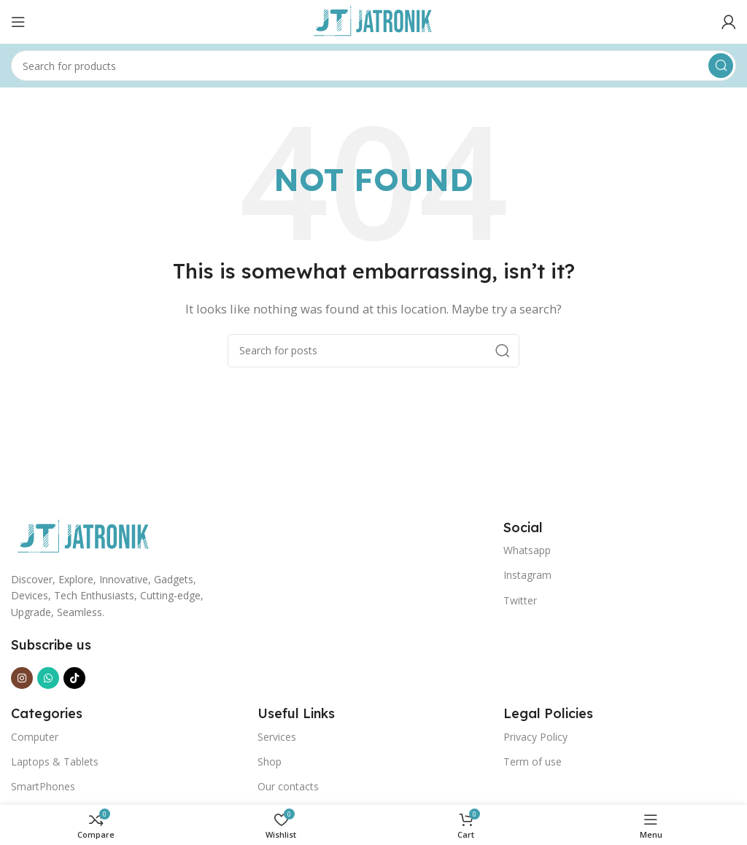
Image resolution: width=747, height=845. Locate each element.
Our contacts (288, 786)
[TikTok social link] (74, 678)
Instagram (527, 575)
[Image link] (84, 536)
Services (277, 737)
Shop (270, 761)
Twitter (520, 600)
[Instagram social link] (22, 678)
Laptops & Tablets (54, 761)
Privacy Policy (535, 737)
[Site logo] (373, 20)
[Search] (373, 65)
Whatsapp (527, 550)
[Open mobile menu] (18, 21)
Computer (34, 737)
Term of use (532, 761)
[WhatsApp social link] (48, 678)
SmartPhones (43, 786)
